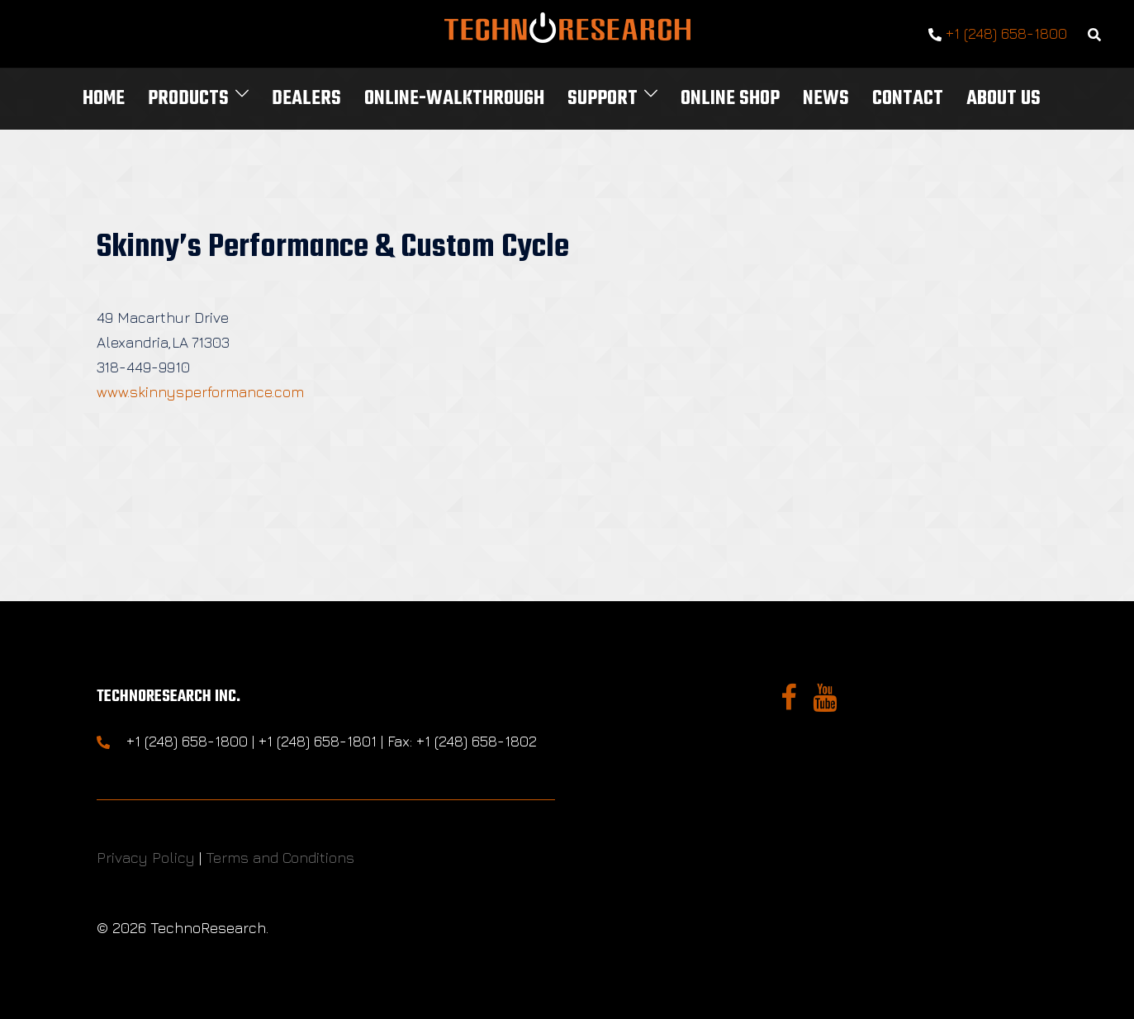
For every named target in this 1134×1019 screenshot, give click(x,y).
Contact (907, 98)
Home (104, 98)
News (826, 98)
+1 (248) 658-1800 (997, 34)
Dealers (306, 98)
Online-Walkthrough (454, 98)
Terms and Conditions (280, 857)
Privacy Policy (146, 857)
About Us (1003, 98)
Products (188, 98)
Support (602, 98)
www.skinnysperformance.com (200, 391)
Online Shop (730, 98)
